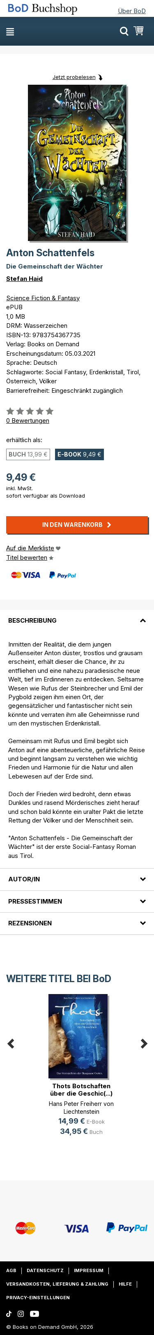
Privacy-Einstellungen (38, 1297)
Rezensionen (30, 923)
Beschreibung (32, 620)
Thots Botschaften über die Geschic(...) (81, 1089)
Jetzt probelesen (74, 77)
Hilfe (125, 1284)
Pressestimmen (35, 901)
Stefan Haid (24, 279)
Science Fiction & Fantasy (43, 298)
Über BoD (132, 11)
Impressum (88, 1270)
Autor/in (24, 879)
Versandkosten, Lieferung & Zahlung (57, 1284)
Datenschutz (45, 1270)
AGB (11, 1270)
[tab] (77, 616)
